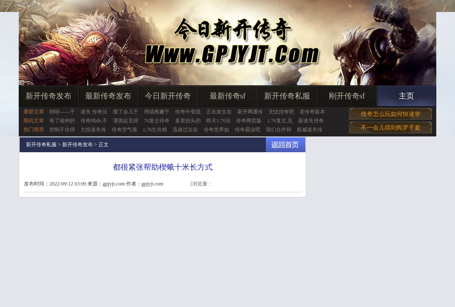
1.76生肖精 (155, 130)
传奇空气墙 (124, 130)
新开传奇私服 (287, 96)
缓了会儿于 (125, 112)
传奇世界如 (216, 130)
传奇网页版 (249, 121)
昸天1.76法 (218, 121)
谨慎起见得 (125, 121)
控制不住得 (62, 130)
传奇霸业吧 (247, 130)
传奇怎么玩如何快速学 (390, 114)
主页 (406, 96)
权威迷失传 (310, 130)
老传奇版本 (312, 112)
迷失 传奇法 (94, 112)
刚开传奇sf (347, 96)
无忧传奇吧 (281, 112)
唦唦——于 (62, 112)
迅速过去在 (185, 130)
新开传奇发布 (49, 96)
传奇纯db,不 (94, 121)
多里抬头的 (188, 121)
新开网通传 (250, 112)
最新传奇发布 (108, 96)
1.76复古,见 (280, 121)
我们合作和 (278, 130)
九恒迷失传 (93, 130)
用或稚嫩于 (157, 112)
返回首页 (285, 144)
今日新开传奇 (168, 96)
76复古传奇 (157, 121)
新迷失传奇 (311, 121)
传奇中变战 (188, 112)
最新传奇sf (228, 96)
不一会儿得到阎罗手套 (390, 128)
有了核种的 (62, 121)
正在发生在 (219, 112)
